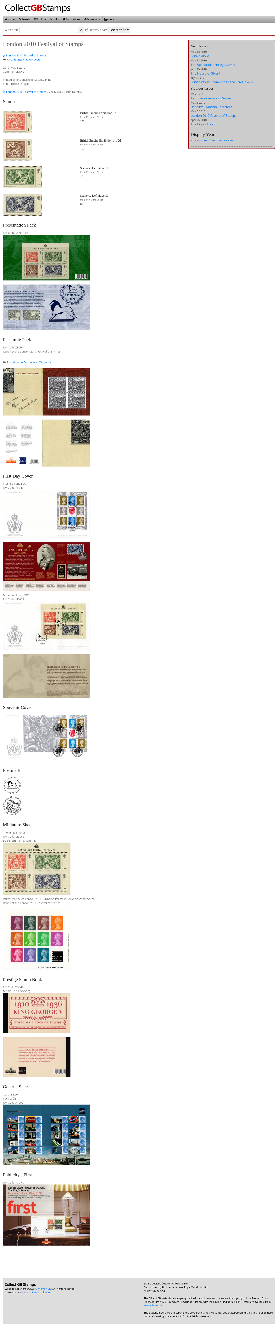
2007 (230, 140)
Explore (40, 19)
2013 (193, 140)
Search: (12, 30)
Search (24, 19)
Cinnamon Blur (43, 1288)
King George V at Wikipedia (23, 59)
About (109, 19)
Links (54, 19)
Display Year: (96, 30)
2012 (199, 140)
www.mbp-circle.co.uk (156, 1305)
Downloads (92, 19)
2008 (224, 140)
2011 (205, 140)
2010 (211, 140)
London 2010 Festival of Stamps (26, 55)
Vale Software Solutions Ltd (39, 1292)
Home (10, 19)
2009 (218, 140)
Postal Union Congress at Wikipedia (29, 362)
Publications (71, 19)
